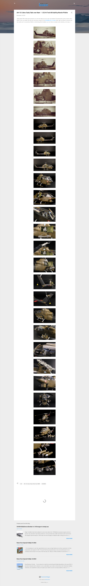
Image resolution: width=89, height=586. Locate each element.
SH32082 (44, 483)
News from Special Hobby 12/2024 (26, 559)
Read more (69, 538)
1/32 (21, 483)
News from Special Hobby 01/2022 (26, 543)
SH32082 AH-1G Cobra (50, 20)
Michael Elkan (47, 579)
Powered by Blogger (44, 577)
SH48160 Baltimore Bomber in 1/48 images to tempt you (33, 526)
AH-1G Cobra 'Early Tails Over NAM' (32, 483)
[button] (71, 13)
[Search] (74, 4)
